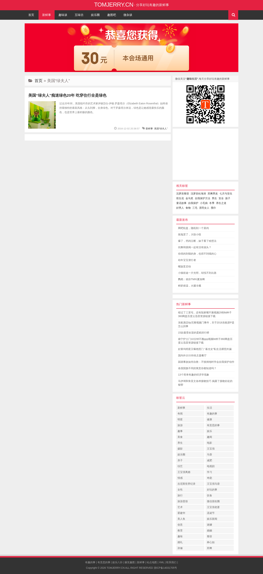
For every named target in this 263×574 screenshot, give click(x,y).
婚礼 (180, 542)
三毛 (194, 207)
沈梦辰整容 (182, 193)
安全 (221, 198)
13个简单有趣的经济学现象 (193, 374)
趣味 (180, 536)
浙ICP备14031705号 (165, 567)
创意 (180, 524)
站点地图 (152, 562)
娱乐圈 (95, 14)
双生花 (180, 198)
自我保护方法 (202, 198)
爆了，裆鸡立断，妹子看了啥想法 (197, 240)
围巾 (213, 207)
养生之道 (221, 203)
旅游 (180, 425)
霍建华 (181, 513)
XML (161, 562)
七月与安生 (226, 193)
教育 (180, 530)
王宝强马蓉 (213, 483)
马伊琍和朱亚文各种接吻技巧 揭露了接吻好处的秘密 (205, 383)
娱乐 (209, 431)
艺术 (180, 507)
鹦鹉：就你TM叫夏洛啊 (191, 279)
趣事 (180, 431)
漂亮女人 (204, 207)
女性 (180, 489)
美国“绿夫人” (161, 128)
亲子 (180, 460)
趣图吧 (111, 14)
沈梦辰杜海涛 (198, 193)
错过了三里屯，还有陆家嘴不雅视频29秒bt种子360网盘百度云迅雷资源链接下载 (205, 314)
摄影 (180, 448)
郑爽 (209, 548)
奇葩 (209, 477)
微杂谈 (127, 14)
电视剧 (211, 466)
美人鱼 (181, 518)
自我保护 (193, 203)
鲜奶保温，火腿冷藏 (189, 285)
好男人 (180, 207)
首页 (31, 14)
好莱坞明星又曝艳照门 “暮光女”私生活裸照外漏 (205, 349)
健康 (209, 419)
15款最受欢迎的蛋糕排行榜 (193, 332)
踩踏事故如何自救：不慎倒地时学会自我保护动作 (206, 361)
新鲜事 (46, 14)
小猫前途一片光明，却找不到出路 (197, 272)
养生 (180, 442)
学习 (209, 472)
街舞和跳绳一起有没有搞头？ (194, 247)
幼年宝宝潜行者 (187, 260)
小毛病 (204, 203)
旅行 (180, 495)
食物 (188, 207)
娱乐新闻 (212, 518)
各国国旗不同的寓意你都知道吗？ (197, 368)
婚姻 (209, 530)
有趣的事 (212, 413)
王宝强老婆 (213, 507)
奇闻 (180, 413)
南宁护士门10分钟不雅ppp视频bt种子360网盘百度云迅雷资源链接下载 (205, 341)
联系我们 (171, 562)
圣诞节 (211, 513)
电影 (209, 442)
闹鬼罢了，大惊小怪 (189, 234)
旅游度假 (183, 501)
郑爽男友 (213, 193)
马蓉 (209, 454)
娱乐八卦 (117, 562)
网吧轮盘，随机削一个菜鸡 (193, 228)
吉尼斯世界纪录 (186, 483)
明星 (180, 419)
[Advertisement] (205, 154)
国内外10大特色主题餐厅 (192, 355)
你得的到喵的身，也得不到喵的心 (197, 253)
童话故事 (181, 203)
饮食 (209, 495)
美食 (180, 436)
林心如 (211, 542)
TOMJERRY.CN (116, 567)
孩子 (227, 198)
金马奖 (189, 198)
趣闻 (209, 436)
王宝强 (211, 448)
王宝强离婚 (184, 472)
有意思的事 (213, 425)
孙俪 (180, 548)
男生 (214, 198)
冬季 (211, 203)
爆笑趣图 (130, 562)
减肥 (209, 460)
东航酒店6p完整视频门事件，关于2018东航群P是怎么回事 (206, 324)
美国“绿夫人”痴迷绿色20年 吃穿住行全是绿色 (67, 95)
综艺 (180, 466)
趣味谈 (62, 14)
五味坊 (79, 14)
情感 (180, 477)
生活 (209, 407)
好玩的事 (212, 489)
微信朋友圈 (213, 501)
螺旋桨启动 (184, 266)
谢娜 (209, 524)
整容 (209, 536)
